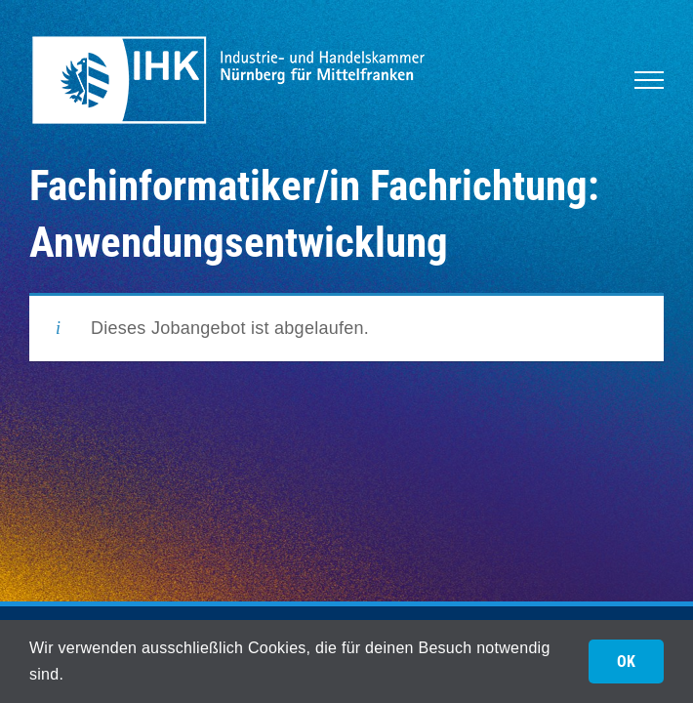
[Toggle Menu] (649, 80)
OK (626, 661)
